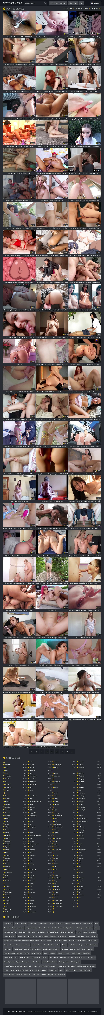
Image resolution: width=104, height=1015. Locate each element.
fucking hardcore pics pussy (86, 966)
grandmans (80, 936)
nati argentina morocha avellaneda (64, 940)
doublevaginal (18, 949)
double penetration (22, 970)
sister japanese (9, 962)
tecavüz (43, 974)
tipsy (96, 940)
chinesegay (71, 966)
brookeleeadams (52, 932)
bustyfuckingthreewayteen (34, 928)
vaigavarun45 (36, 957)
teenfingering (75, 953)
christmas (89, 928)
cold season (62, 936)
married (64, 945)
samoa (18, 945)
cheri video (93, 945)
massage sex (41, 932)
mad (32, 962)
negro (81, 945)
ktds (86, 945)
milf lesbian (91, 957)
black (85, 932)
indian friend (81, 949)
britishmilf (52, 953)
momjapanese (53, 970)
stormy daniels (33, 923)
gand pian (38, 949)
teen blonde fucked (24, 936)
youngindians (52, 974)
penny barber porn (9, 936)
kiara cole (19, 974)
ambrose (7, 928)
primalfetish (7, 949)
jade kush (53, 936)
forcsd (34, 945)
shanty (74, 970)
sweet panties (43, 936)
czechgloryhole (68, 928)
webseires (60, 953)
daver (40, 945)
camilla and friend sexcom (51, 949)
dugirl (96, 923)
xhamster (47, 928)
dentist (43, 940)
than (67, 953)
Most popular (82, 8)
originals (67, 923)
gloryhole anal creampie (84, 940)
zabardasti (27, 966)
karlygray (63, 932)
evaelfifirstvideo (9, 970)
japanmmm (25, 945)
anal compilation (25, 957)
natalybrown (62, 966)
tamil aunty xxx (87, 923)
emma (81, 3)
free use (36, 974)
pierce (61, 970)
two (16, 957)
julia (87, 936)
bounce (97, 928)
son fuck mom (56, 928)
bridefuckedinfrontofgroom (47, 966)
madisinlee (61, 974)
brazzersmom (54, 957)
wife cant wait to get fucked (13, 966)
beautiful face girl (80, 957)
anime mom (46, 962)
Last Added (68, 8)
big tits (34, 936)
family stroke (8, 923)
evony (12, 945)
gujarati (79, 932)
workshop (71, 932)
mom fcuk (59, 923)
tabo (75, 3)
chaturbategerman (17, 928)
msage (52, 923)
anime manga (22, 932)
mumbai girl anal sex (66, 957)
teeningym (23, 923)
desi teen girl (28, 949)
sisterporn (65, 949)
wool (16, 923)
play (31, 970)
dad (51, 3)
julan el (68, 970)
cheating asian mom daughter (13, 953)
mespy (49, 940)
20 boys (72, 949)
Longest (96, 8)
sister (56, 3)
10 (67, 752)
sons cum (94, 936)
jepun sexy (92, 932)
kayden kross (73, 945)
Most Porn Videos (12, 3)
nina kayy (90, 949)
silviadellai (71, 936)
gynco (18, 962)
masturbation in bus (10, 932)
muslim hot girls (9, 974)
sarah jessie (44, 923)
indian (70, 3)
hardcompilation (36, 953)
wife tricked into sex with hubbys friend (26, 940)
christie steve (76, 923)
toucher (26, 953)
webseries (27, 974)
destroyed (25, 962)
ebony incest (86, 953)
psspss (38, 962)
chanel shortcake (49, 945)
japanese (63, 3)
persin (6, 945)
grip (58, 945)
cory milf (44, 957)
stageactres (8, 940)
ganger (37, 970)
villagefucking (8, 957)
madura (54, 962)
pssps (35, 966)
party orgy (31, 932)
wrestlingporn (75, 962)
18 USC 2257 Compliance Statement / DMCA (22, 1011)
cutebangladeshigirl (85, 970)
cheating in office (63, 962)
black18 (44, 970)
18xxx (45, 953)
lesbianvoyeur (79, 928)
